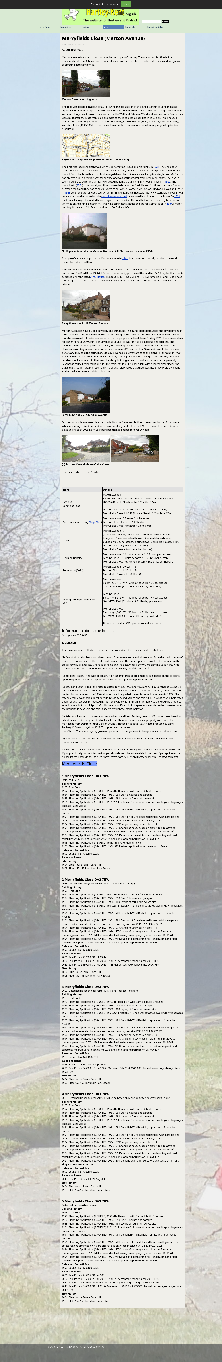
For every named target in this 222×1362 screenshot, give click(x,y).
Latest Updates (155, 26)
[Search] (151, 21)
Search (165, 22)
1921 (156, 167)
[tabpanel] (122, 266)
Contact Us (65, 26)
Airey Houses (98, 277)
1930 (177, 196)
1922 (167, 181)
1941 (125, 258)
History (85, 26)
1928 (68, 192)
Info (105, 26)
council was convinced (114, 196)
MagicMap (95, 522)
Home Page (44, 26)
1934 (169, 203)
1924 (79, 185)
